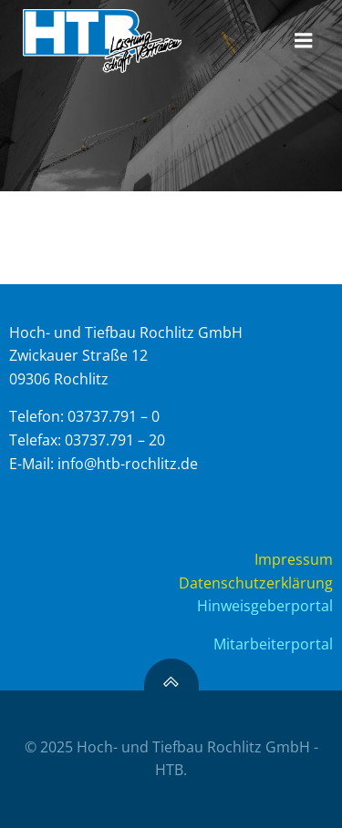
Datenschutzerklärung (256, 583)
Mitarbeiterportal (273, 644)
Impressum (293, 559)
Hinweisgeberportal (265, 606)
